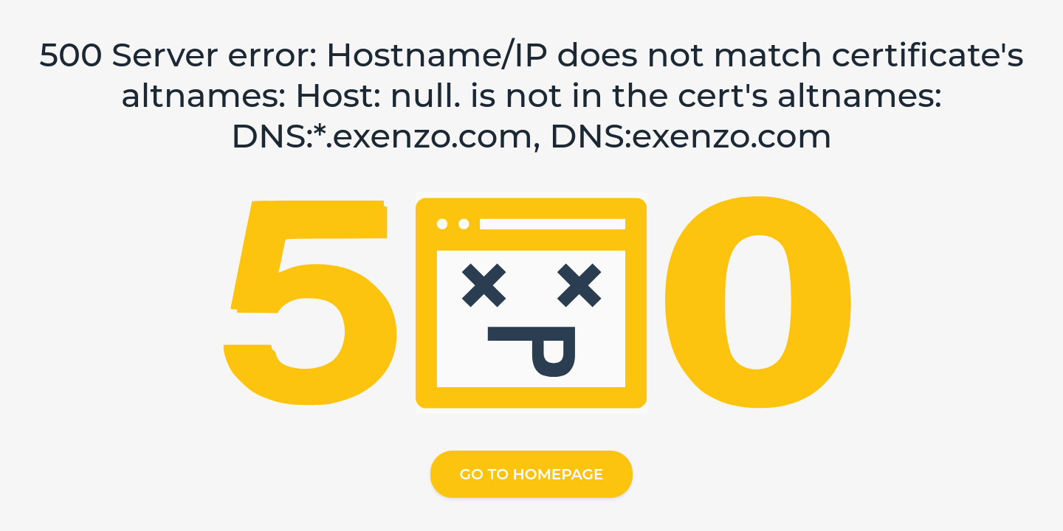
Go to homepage (532, 474)
